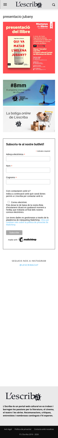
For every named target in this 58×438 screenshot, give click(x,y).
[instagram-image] (14, 282)
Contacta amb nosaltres (44, 429)
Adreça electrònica (15, 154)
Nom (9, 165)
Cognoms (11, 177)
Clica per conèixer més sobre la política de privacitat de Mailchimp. (27, 222)
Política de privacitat (23, 429)
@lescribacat (29, 264)
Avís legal (8, 429)
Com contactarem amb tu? (18, 191)
